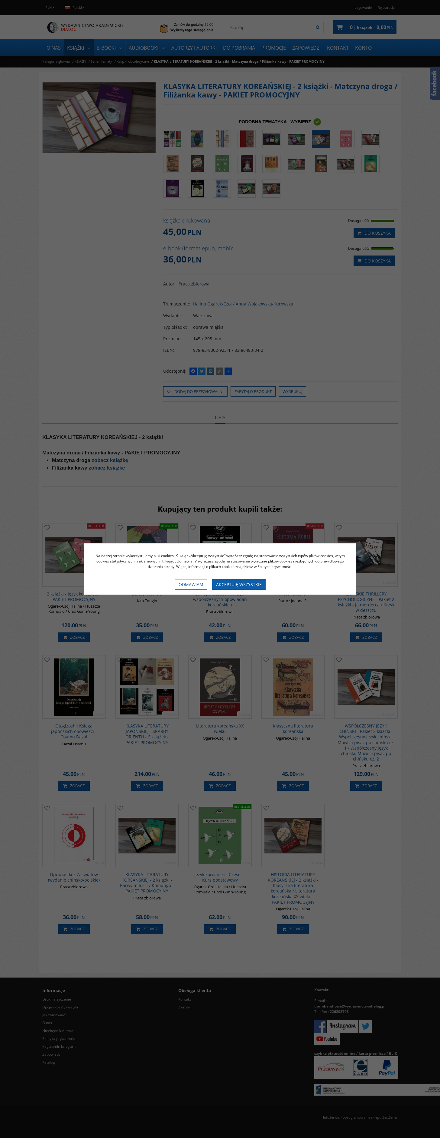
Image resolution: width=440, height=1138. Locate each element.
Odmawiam (191, 584)
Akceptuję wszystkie (239, 584)
